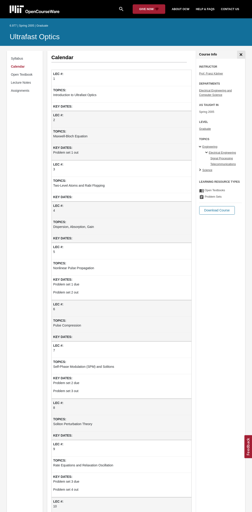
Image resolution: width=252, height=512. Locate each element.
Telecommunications (223, 164)
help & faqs (205, 9)
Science (207, 170)
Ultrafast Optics (35, 37)
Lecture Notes (21, 82)
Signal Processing (221, 158)
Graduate (205, 128)
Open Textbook (22, 74)
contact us (230, 9)
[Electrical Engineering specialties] (207, 153)
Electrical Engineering (222, 152)
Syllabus (17, 58)
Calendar (18, 66)
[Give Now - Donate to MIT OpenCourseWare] (149, 9)
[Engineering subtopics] (201, 147)
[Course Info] (241, 55)
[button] (217, 210)
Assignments (20, 90)
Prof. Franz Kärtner (211, 73)
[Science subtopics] (201, 170)
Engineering (209, 146)
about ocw (180, 9)
